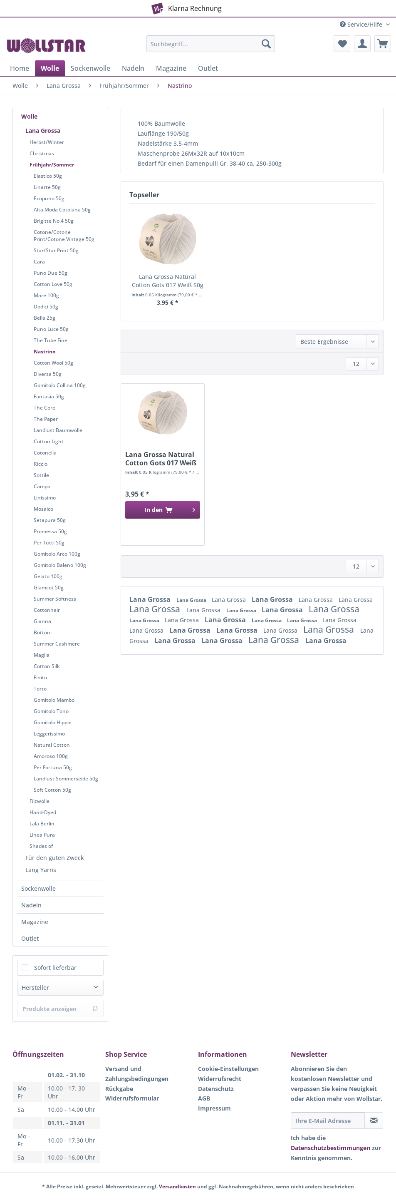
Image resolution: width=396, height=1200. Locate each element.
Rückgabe (119, 1089)
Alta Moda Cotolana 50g (62, 209)
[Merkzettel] (342, 43)
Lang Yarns (40, 870)
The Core (44, 407)
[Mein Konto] (362, 43)
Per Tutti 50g (49, 542)
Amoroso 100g (51, 756)
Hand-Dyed (43, 812)
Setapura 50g (50, 520)
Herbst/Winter (47, 142)
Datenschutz (216, 1089)
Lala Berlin (42, 823)
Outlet (30, 938)
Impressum (214, 1108)
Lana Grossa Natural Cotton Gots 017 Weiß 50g (167, 281)
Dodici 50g (46, 306)
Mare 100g (46, 295)
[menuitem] (210, 47)
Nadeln (31, 905)
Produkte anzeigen (60, 1009)
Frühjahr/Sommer (52, 164)
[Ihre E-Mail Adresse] (328, 1120)
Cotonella (45, 452)
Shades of (41, 846)
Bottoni (43, 632)
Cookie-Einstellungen (228, 1069)
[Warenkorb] (382, 43)
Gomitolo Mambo (54, 699)
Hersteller (35, 987)
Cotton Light (49, 441)
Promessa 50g (50, 531)
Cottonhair (47, 610)
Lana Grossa (42, 130)
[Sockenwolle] (90, 68)
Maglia (42, 654)
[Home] (19, 68)
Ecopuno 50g (49, 198)
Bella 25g (44, 317)
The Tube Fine (50, 340)
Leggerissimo (49, 733)
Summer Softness (55, 598)
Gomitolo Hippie (53, 722)
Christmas (42, 153)
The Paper (46, 418)
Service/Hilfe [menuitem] (362, 24)
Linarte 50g (47, 187)
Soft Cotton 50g (52, 789)
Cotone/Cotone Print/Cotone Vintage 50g (64, 236)
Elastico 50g (48, 175)
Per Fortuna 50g (53, 767)
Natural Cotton (52, 744)
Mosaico (43, 508)
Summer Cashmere (57, 643)
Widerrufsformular (132, 1098)
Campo (42, 486)
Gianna (42, 621)
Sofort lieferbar (55, 967)
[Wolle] (50, 68)
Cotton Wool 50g (53, 362)
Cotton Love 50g (53, 284)
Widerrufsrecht (219, 1079)
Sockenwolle (38, 888)
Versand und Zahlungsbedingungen (136, 1074)
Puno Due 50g (50, 272)
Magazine (34, 922)
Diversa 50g (48, 374)
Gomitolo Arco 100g (57, 553)
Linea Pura (42, 834)
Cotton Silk (47, 666)
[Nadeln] (133, 68)
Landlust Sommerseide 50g (66, 778)
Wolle (29, 116)
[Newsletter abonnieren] (373, 1120)
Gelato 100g (48, 576)
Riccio (40, 463)
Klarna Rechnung (185, 6)
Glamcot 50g (49, 587)
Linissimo (45, 497)
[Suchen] (266, 43)
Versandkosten (177, 1186)
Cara (39, 261)
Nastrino (44, 351)
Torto (40, 688)
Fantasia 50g (49, 396)
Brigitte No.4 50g (54, 220)
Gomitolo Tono (51, 711)
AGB (204, 1098)
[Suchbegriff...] (210, 43)
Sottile (41, 475)
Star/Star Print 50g (56, 250)
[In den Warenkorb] (162, 510)
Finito (40, 677)
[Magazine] (171, 68)
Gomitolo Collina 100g (60, 385)
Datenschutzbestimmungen (330, 1148)
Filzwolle (40, 801)
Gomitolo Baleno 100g (60, 565)
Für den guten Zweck (54, 858)
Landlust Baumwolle (58, 430)
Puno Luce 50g (51, 329)
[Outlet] (208, 68)
